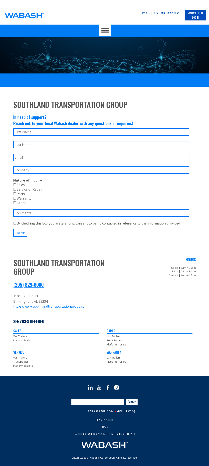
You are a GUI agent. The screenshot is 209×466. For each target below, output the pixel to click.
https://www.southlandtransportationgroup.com (50, 306)
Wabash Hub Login (195, 15)
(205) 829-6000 (28, 284)
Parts (19, 194)
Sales (19, 185)
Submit (20, 233)
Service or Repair (28, 189)
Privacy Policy (104, 420)
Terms (104, 427)
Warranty (22, 198)
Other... (20, 203)
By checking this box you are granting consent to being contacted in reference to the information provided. (97, 223)
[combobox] (97, 402)
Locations (159, 13)
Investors (173, 13)
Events (146, 13)
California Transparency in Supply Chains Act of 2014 (105, 434)
